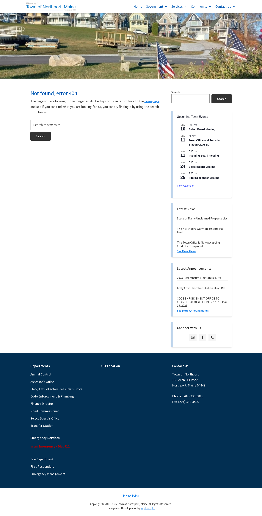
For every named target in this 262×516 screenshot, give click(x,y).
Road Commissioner (44, 411)
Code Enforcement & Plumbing (52, 396)
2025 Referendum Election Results (199, 278)
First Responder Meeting (204, 177)
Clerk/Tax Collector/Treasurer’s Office (56, 389)
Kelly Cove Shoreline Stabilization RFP (201, 288)
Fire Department (41, 459)
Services (179, 6)
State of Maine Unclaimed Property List (202, 218)
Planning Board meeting (204, 155)
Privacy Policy (131, 495)
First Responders (42, 466)
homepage (152, 101)
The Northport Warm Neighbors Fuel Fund (200, 230)
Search (175, 92)
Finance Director (41, 403)
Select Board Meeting (202, 129)
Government (157, 6)
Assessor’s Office (42, 382)
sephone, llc (148, 508)
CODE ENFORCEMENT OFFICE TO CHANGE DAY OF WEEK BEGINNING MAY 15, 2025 (202, 302)
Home (138, 6)
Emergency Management (47, 474)
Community (201, 6)
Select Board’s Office (44, 418)
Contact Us (225, 6)
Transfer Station (41, 425)
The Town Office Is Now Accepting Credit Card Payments (198, 244)
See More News (186, 251)
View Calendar (185, 185)
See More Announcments (193, 310)
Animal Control (40, 374)
